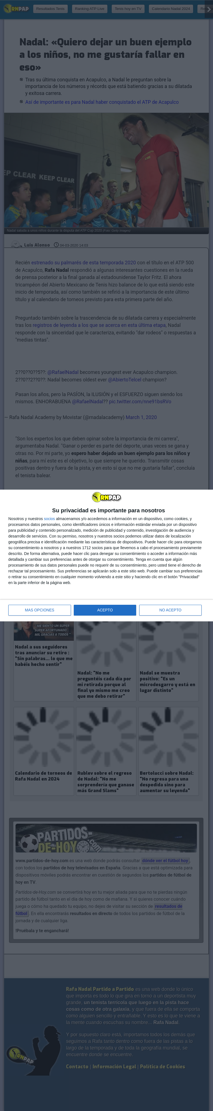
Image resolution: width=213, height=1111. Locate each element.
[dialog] (106, 555)
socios (49, 519)
